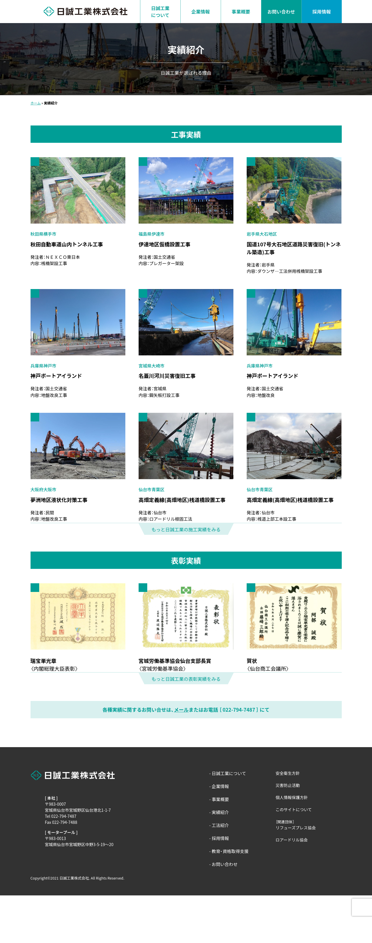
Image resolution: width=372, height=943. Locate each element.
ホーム (36, 102)
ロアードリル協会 (292, 887)
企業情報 (200, 11)
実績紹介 (220, 860)
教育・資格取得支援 (230, 899)
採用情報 (321, 11)
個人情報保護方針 (292, 845)
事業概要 (241, 11)
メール (181, 757)
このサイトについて (294, 857)
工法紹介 (220, 873)
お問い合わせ (281, 11)
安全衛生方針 (288, 821)
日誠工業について (160, 11)
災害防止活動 (288, 833)
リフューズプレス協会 (296, 875)
